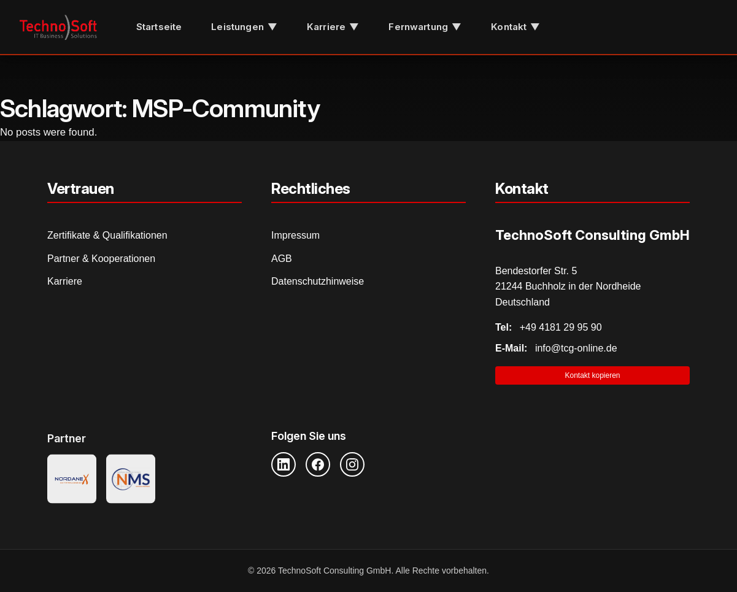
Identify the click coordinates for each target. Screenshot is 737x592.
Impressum (295, 235)
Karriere (64, 281)
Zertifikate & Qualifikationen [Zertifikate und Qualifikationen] (107, 235)
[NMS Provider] (130, 481)
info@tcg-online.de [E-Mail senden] (556, 348)
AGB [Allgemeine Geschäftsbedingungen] (281, 258)
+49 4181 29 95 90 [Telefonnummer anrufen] (548, 327)
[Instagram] (352, 464)
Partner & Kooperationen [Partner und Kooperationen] (101, 258)
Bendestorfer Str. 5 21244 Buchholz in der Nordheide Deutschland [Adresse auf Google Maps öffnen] (568, 286)
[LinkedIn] (283, 464)
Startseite (159, 27)
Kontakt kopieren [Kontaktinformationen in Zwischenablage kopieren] (592, 375)
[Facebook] (318, 464)
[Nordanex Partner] (71, 481)
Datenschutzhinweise (317, 281)
